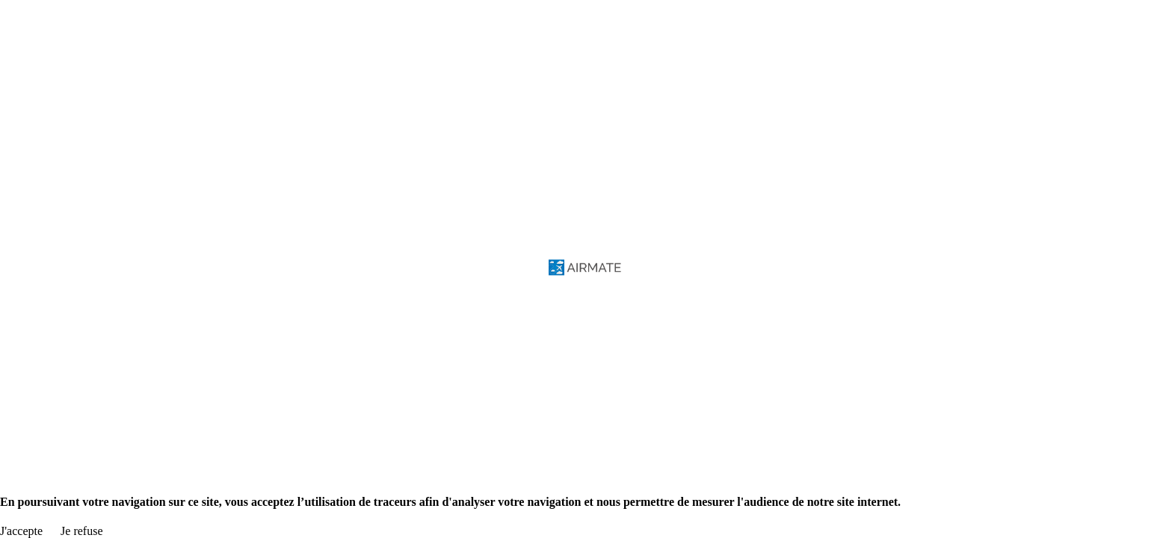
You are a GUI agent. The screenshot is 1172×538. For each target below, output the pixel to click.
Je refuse (81, 531)
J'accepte (21, 531)
